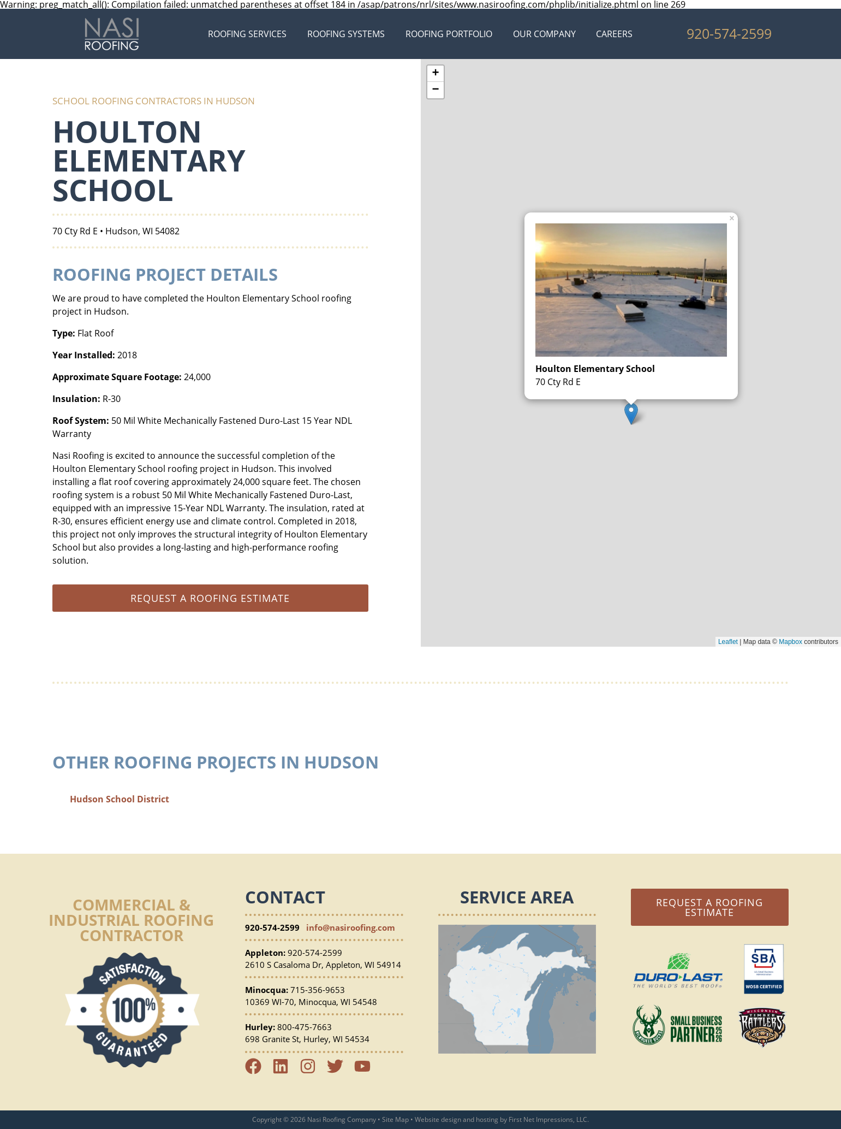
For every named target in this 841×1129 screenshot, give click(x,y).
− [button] (435, 90)
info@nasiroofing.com (350, 927)
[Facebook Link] (257, 1071)
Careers (614, 34)
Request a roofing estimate (210, 598)
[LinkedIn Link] (284, 1071)
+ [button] (435, 74)
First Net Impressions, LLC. (549, 1119)
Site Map (395, 1119)
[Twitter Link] (339, 1071)
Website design (438, 1119)
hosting (487, 1119)
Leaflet (728, 642)
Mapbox (790, 642)
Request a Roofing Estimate (709, 907)
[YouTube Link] (366, 1071)
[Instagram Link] (312, 1071)
